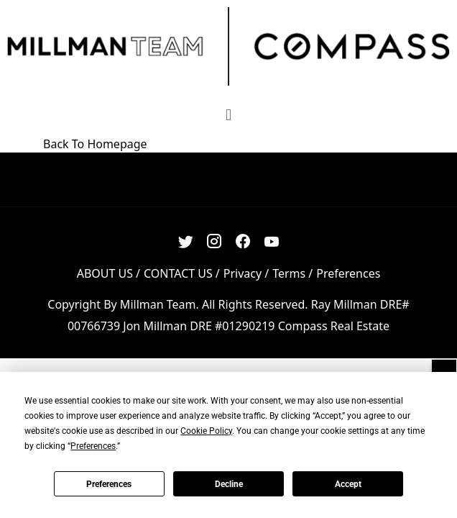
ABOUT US (105, 273)
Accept (348, 484)
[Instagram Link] (214, 241)
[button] (228, 114)
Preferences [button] (93, 446)
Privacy (242, 273)
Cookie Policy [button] (206, 431)
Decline (229, 484)
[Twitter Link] (185, 241)
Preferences (108, 484)
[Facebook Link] (243, 241)
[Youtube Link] (272, 241)
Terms (288, 273)
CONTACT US (178, 273)
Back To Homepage (95, 144)
